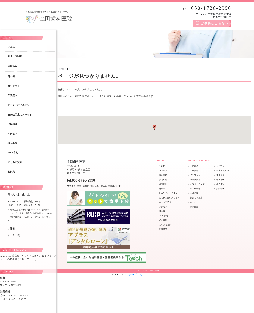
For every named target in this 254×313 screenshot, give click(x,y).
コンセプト (14, 86)
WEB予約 (13, 152)
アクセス (12, 133)
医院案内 (12, 95)
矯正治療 (220, 179)
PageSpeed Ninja (135, 274)
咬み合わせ (195, 188)
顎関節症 (194, 206)
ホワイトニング (197, 184)
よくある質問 (15, 162)
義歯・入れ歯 (222, 170)
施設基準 (163, 229)
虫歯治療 (194, 170)
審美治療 (220, 175)
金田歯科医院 (49, 19)
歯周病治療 (195, 179)
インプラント (196, 175)
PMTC (193, 202)
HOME (11, 46)
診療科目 (163, 184)
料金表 (11, 76)
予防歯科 (194, 166)
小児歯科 (220, 184)
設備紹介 (12, 124)
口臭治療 (194, 193)
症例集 (11, 171)
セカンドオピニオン (19, 105)
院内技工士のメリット (20, 114)
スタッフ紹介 (15, 56)
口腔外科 (220, 166)
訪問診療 (220, 188)
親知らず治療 (196, 197)
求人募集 (12, 143)
